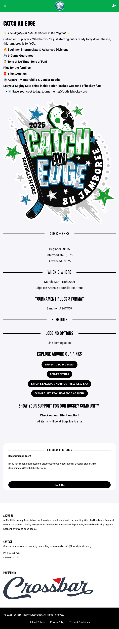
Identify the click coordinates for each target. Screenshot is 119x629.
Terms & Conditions (79, 622)
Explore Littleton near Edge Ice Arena (59, 393)
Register (59, 484)
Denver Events (59, 374)
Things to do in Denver (59, 364)
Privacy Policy (57, 622)
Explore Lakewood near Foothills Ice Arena (59, 383)
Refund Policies (37, 622)
